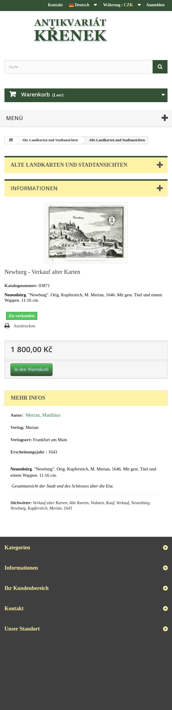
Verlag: (17, 427)
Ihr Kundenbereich (26, 588)
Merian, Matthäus (42, 415)
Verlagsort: (21, 439)
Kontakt (55, 5)
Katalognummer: (21, 285)
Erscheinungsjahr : (28, 452)
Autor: (16, 415)
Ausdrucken (24, 326)
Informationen (34, 188)
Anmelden (155, 5)
